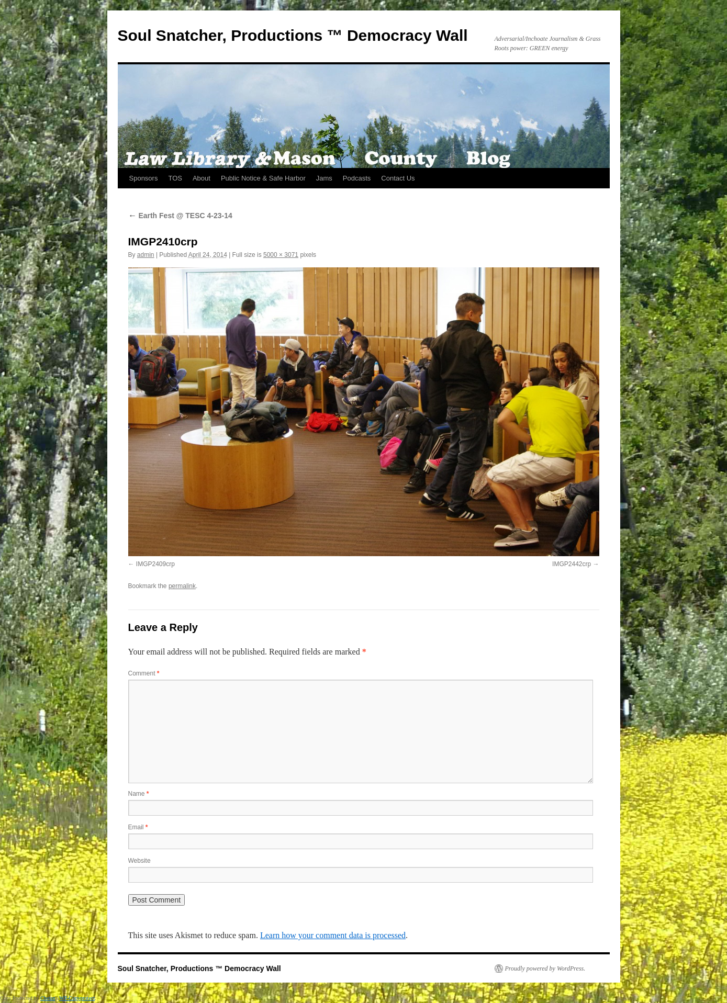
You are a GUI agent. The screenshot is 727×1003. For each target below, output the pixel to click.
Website (139, 860)
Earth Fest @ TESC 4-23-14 (180, 215)
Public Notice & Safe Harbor (263, 178)
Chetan (47, 998)
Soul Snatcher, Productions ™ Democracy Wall (293, 35)
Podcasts (357, 178)
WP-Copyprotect (77, 998)
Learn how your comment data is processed (333, 935)
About (201, 178)
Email (138, 827)
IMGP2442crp (571, 564)
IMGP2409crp (155, 564)
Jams (324, 178)
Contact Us (398, 178)
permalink (182, 586)
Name (138, 793)
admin (145, 254)
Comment (144, 673)
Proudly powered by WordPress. (545, 968)
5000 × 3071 (280, 254)
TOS (175, 178)
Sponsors (143, 178)
